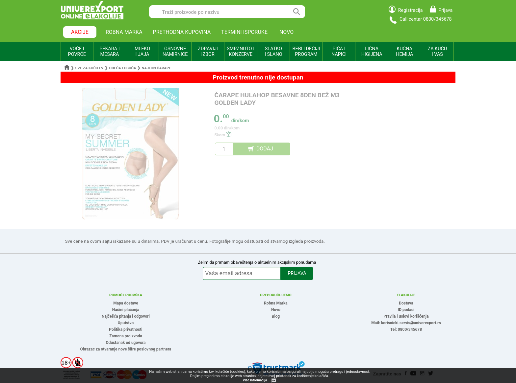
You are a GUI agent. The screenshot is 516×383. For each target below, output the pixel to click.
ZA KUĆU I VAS (437, 51)
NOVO (286, 32)
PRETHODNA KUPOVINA (182, 32)
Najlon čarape (156, 68)
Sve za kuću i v (89, 68)
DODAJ (264, 149)
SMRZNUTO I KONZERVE (240, 51)
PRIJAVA (297, 273)
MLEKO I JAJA (142, 51)
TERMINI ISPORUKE (244, 32)
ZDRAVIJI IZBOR (208, 51)
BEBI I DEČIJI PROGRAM (306, 51)
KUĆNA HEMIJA (404, 51)
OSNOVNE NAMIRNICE (175, 51)
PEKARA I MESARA (109, 51)
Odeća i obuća (122, 68)
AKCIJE (80, 32)
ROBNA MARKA (124, 32)
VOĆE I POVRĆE (77, 51)
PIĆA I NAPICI (339, 51)
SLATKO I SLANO (273, 51)
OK (273, 380)
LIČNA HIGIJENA (371, 51)
